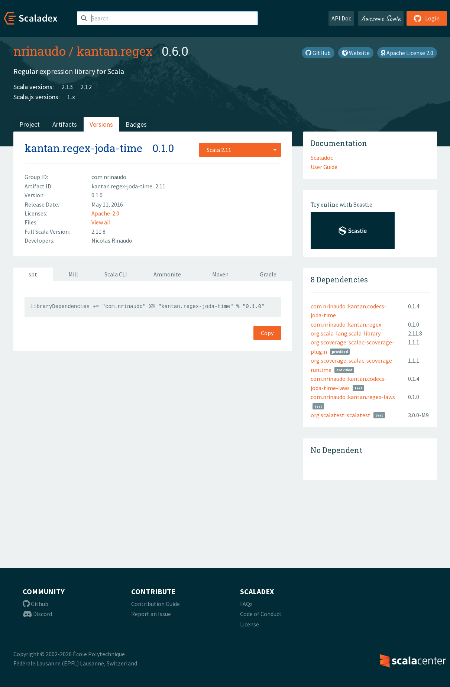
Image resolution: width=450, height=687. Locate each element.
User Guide (324, 167)
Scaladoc (322, 157)
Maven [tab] (220, 274)
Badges (136, 124)
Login (427, 18)
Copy (267, 333)
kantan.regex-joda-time (83, 148)
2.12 (86, 86)
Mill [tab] (73, 274)
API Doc (341, 18)
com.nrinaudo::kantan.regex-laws (353, 397)
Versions (101, 124)
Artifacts (64, 124)
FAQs (246, 603)
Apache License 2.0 (407, 52)
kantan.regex (115, 51)
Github (35, 603)
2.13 (67, 86)
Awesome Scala (381, 18)
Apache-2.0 (105, 213)
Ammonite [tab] (167, 274)
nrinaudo (39, 51)
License (249, 624)
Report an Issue (151, 614)
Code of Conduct (261, 614)
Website (356, 52)
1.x (71, 97)
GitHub (318, 52)
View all (101, 222)
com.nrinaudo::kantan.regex (346, 324)
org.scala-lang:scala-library (346, 333)
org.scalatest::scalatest (340, 415)
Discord (37, 614)
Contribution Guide (155, 603)
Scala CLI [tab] (115, 274)
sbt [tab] (33, 274)
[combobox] (240, 150)
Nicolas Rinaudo (111, 240)
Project (29, 124)
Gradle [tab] (268, 274)
